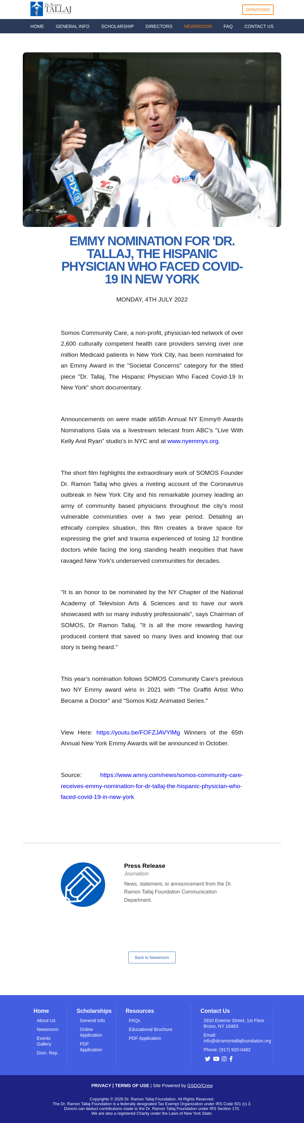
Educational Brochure (151, 1029)
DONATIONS (258, 9)
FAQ (228, 26)
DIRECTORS (159, 26)
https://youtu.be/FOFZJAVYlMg (138, 732)
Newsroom (48, 1029)
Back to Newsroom (152, 957)
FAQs (134, 1020)
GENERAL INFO (73, 26)
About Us (46, 1020)
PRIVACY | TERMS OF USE (120, 1085)
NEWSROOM (198, 26)
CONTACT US (259, 26)
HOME (37, 26)
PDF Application (145, 1038)
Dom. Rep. (48, 1052)
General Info (92, 1020)
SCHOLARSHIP (117, 26)
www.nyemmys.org (193, 441)
